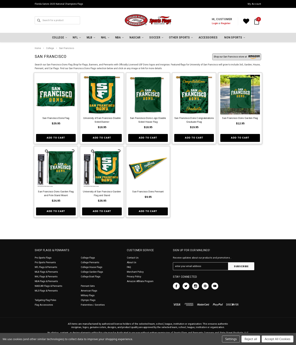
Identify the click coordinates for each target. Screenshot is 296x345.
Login (215, 23)
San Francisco (66, 48)
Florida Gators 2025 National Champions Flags (59, 4)
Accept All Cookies (277, 339)
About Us (131, 262)
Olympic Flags (88, 300)
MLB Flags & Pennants (46, 272)
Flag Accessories (44, 305)
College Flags (88, 257)
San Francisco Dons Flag (55, 118)
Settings (231, 339)
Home (38, 48)
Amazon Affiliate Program (140, 281)
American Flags (89, 290)
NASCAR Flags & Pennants (48, 286)
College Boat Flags (90, 276)
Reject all (250, 339)
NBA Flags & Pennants (46, 281)
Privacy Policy (134, 276)
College (50, 48)
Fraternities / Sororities (93, 305)
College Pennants (90, 262)
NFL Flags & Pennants (46, 267)
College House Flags (91, 267)
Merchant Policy (135, 272)
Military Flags (88, 295)
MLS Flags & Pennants (46, 290)
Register (225, 23)
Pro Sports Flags (43, 257)
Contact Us (133, 257)
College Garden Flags (92, 272)
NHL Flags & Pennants (46, 276)
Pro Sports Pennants (45, 262)
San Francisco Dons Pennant (147, 191)
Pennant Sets (88, 286)
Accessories (208, 37)
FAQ (129, 267)
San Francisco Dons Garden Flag (240, 118)
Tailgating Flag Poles (45, 300)
